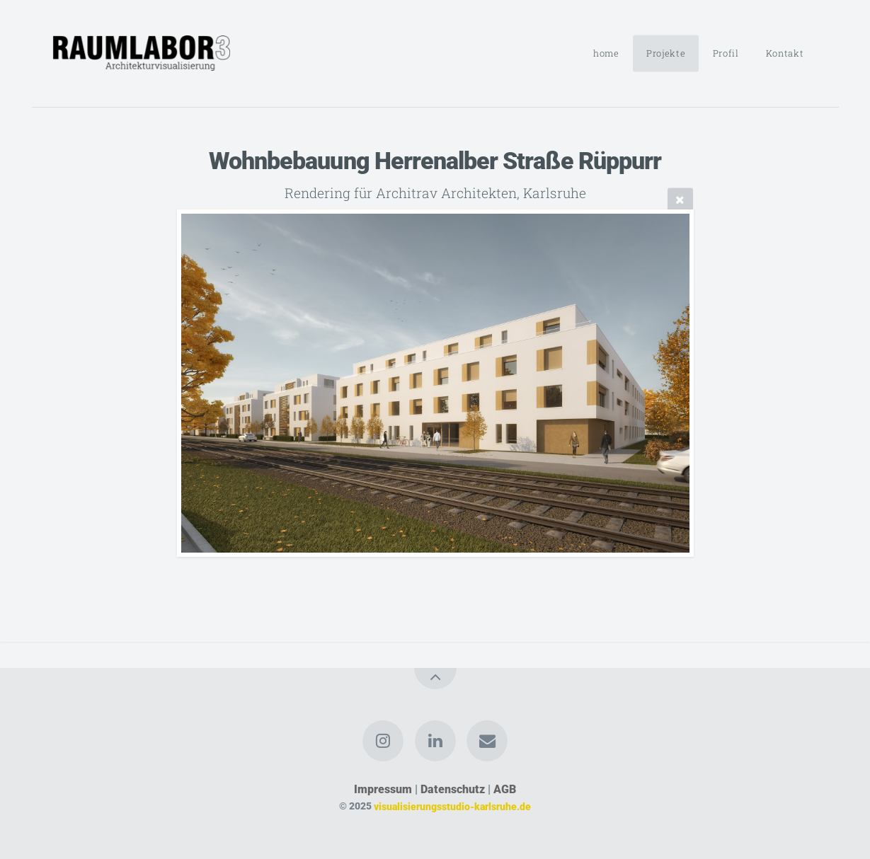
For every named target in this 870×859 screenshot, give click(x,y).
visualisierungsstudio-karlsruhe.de (452, 806)
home (606, 53)
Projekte (665, 53)
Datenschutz (452, 789)
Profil (726, 53)
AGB (504, 789)
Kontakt (784, 53)
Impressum (383, 789)
